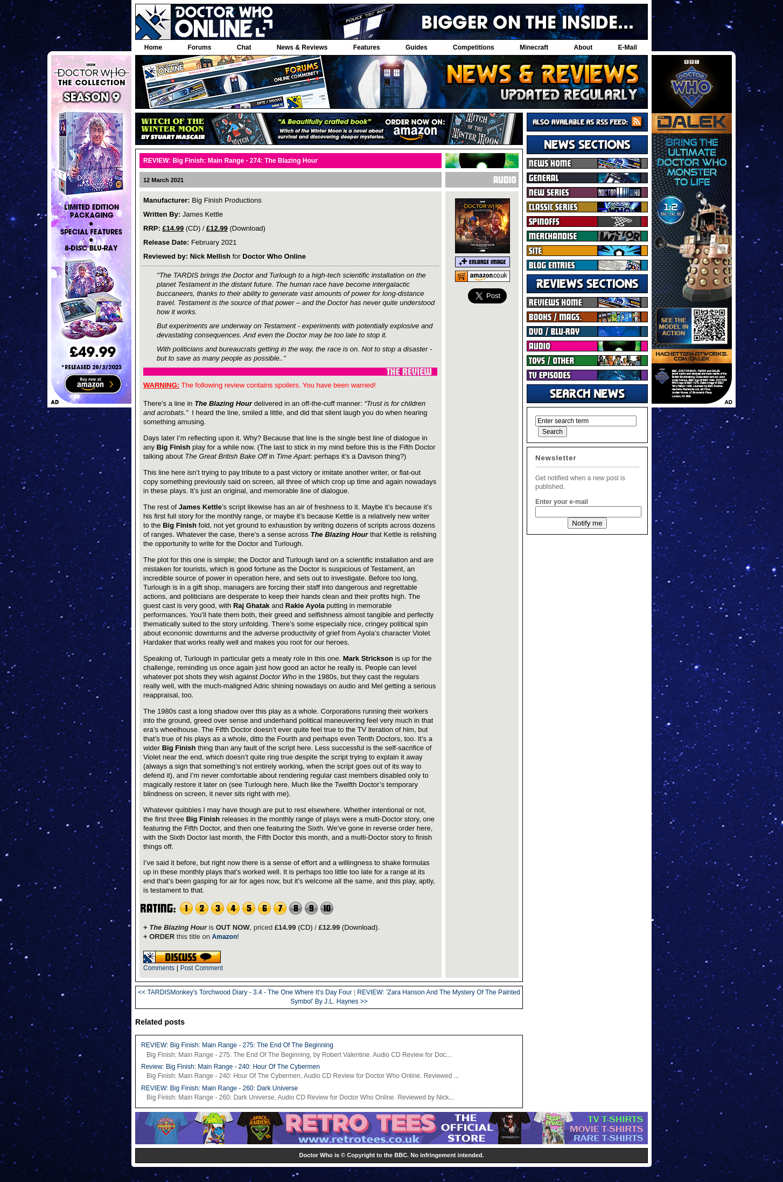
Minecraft (534, 47)
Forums (199, 47)
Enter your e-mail (561, 502)
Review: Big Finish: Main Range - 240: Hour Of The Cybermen (230, 1066)
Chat (244, 47)
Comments (158, 968)
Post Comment (201, 968)
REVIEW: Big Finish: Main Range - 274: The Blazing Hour (230, 160)
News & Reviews (302, 47)
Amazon (224, 937)
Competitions (473, 47)
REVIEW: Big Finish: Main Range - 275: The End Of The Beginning (237, 1045)
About (583, 47)
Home (153, 47)
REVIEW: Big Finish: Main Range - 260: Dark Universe (219, 1088)
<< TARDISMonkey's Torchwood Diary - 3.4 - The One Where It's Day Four (245, 992)
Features (366, 47)
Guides (417, 47)
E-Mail (627, 47)
